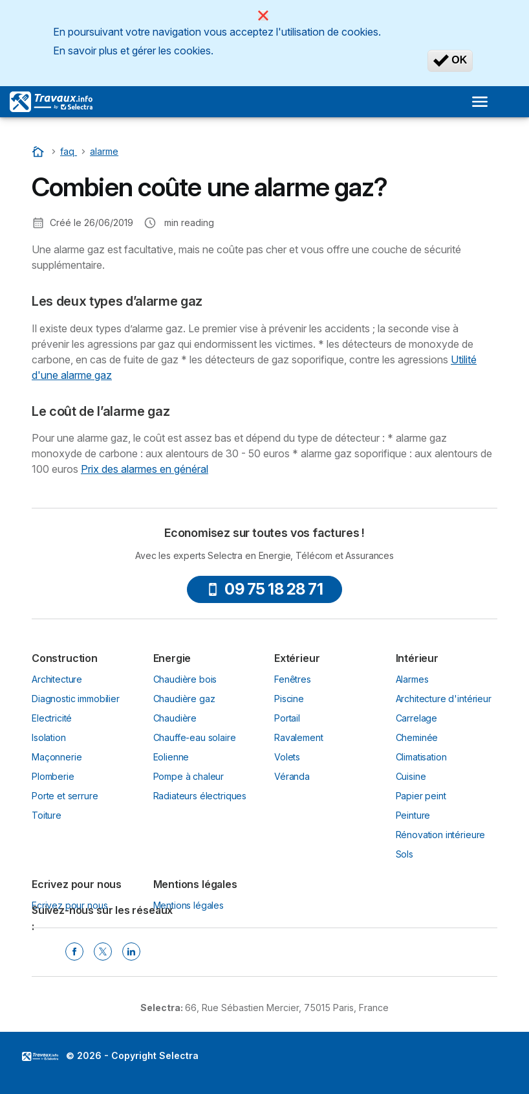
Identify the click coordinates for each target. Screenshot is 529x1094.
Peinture (413, 815)
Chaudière (175, 718)
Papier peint (421, 795)
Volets (287, 756)
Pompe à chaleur (188, 776)
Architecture (57, 679)
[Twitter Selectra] (103, 951)
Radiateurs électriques (200, 795)
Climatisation (421, 756)
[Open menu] (479, 101)
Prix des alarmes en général (144, 468)
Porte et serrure (65, 795)
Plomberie (53, 776)
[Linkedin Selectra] (131, 951)
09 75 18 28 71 (264, 589)
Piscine (289, 698)
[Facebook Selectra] (74, 951)
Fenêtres (292, 679)
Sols (404, 854)
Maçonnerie (56, 756)
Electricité (52, 718)
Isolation (49, 737)
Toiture (46, 815)
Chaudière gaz (184, 698)
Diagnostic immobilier (76, 698)
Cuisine (411, 776)
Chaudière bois (185, 679)
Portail (287, 718)
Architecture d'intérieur (443, 698)
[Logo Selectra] (51, 101)
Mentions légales (188, 905)
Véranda (292, 776)
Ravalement (298, 737)
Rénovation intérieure (441, 834)
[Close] (263, 15)
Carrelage (417, 718)
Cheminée (417, 737)
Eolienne (171, 756)
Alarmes (412, 679)
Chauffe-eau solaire (194, 737)
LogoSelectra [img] (40, 1056)
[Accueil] (39, 151)
